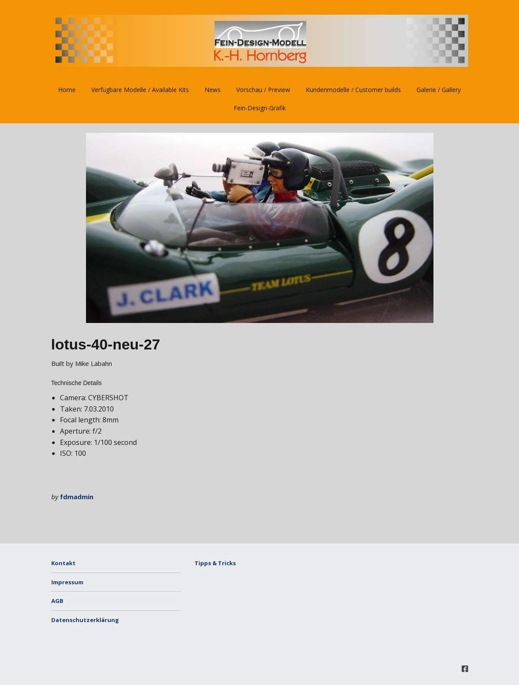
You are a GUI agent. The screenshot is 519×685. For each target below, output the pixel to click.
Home (67, 90)
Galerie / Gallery (439, 90)
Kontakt (63, 563)
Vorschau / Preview (263, 90)
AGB (57, 601)
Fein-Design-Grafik (260, 108)
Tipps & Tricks (215, 563)
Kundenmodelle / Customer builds (353, 90)
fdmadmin (76, 496)
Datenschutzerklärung (85, 620)
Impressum (67, 582)
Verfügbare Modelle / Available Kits (140, 90)
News (213, 90)
